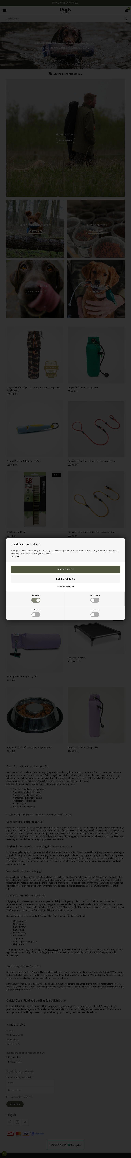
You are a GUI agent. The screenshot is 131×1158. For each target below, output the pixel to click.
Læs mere (15, 556)
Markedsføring (95, 598)
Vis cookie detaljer (65, 586)
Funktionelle (36, 613)
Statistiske (94, 613)
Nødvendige (35, 598)
